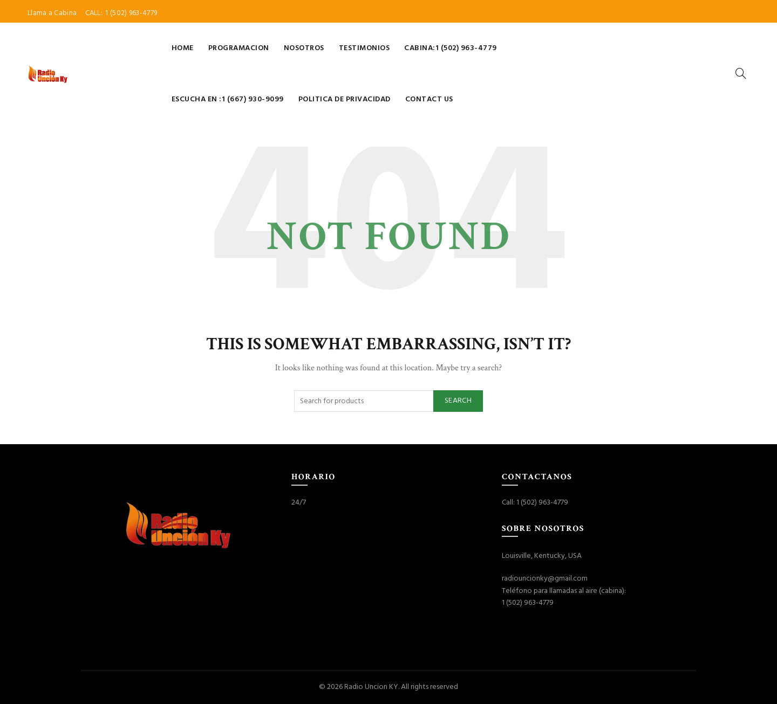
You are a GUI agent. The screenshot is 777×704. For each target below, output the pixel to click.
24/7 (298, 502)
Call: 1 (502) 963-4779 (535, 502)
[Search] (740, 73)
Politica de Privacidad (344, 99)
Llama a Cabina (53, 13)
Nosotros (304, 48)
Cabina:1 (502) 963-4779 (450, 48)
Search (458, 401)
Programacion (238, 48)
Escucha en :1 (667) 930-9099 (228, 99)
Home (183, 48)
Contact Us (429, 99)
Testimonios (364, 48)
